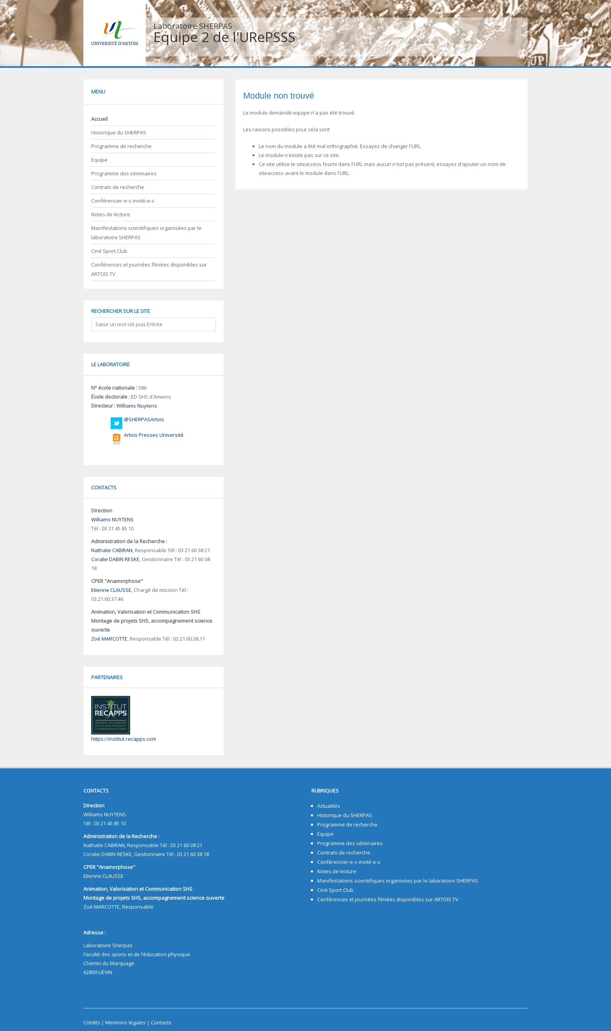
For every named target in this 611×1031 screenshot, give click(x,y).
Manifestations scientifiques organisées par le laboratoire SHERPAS (146, 232)
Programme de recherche (121, 146)
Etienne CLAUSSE (111, 589)
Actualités (328, 805)
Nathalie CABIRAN (111, 550)
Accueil (99, 118)
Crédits (91, 1022)
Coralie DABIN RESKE (115, 559)
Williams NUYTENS (112, 519)
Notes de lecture (110, 214)
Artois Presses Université (154, 434)
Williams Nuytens (137, 405)
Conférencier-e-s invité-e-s (122, 200)
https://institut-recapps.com (123, 738)
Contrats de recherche (117, 187)
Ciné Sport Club (109, 250)
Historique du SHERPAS (118, 132)
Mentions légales (125, 1022)
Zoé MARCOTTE (109, 638)
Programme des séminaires (124, 173)
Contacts (161, 1022)
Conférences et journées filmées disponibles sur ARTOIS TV (149, 269)
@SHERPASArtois (144, 419)
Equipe (99, 159)
